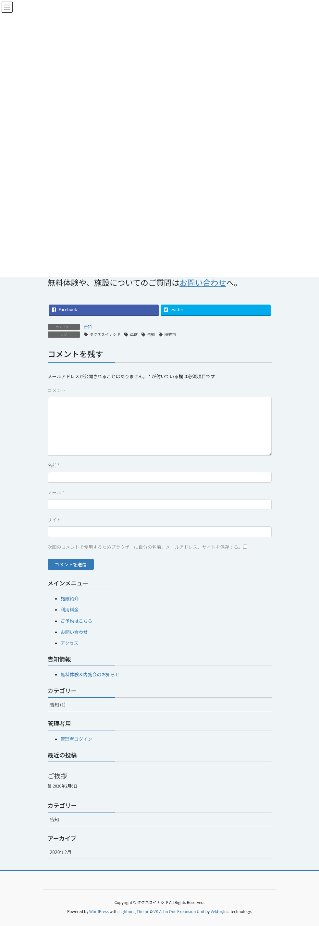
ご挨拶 (57, 775)
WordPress (99, 911)
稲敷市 (170, 334)
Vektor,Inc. (220, 911)
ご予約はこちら (76, 621)
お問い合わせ (74, 632)
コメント (57, 390)
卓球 (134, 334)
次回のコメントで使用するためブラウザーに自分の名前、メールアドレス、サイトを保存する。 (145, 547)
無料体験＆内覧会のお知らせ (90, 674)
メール (56, 492)
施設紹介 (70, 598)
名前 (54, 465)
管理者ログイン (76, 739)
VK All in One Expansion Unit (178, 911)
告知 (88, 326)
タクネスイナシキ (105, 334)
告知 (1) (58, 704)
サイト (54, 519)
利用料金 (70, 609)
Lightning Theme (133, 911)
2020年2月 (61, 852)
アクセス (70, 643)
